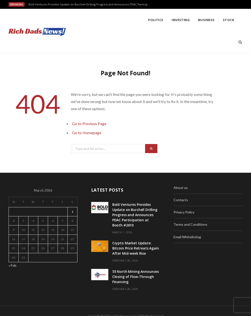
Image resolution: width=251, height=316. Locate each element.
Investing (112, 20)
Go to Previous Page (89, 101)
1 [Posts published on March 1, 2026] (72, 189)
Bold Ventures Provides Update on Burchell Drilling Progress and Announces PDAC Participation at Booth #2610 (90, 4)
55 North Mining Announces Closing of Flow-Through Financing (135, 254)
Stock (160, 20)
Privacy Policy (184, 190)
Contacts (181, 178)
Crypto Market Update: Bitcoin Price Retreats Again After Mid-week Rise (135, 226)
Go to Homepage (86, 110)
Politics (87, 20)
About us (181, 165)
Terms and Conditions (190, 202)
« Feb (12, 243)
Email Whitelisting (187, 215)
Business (138, 20)
